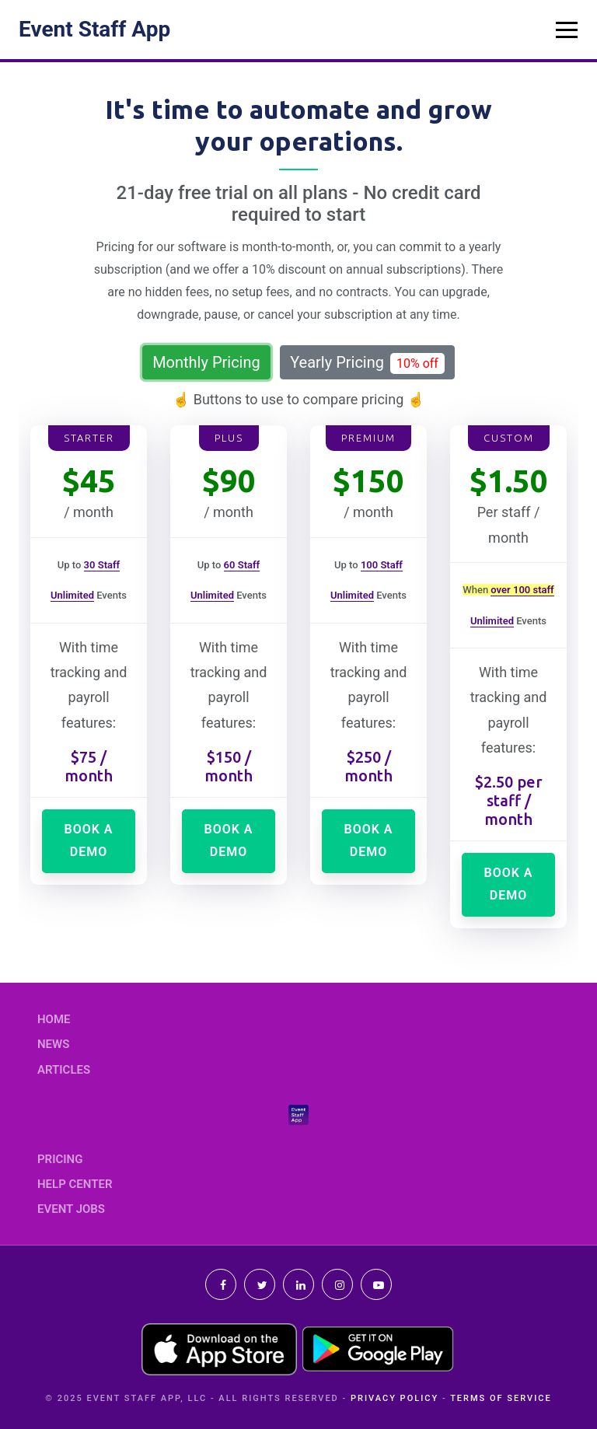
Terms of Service (501, 1398)
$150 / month (228, 766)
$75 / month (89, 766)
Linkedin (298, 1284)
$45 (89, 480)
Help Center (74, 1184)
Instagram (337, 1284)
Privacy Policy (394, 1398)
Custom (509, 437)
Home (54, 1019)
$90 (229, 480)
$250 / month (368, 766)
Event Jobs (71, 1209)
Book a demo (88, 840)
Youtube (376, 1284)
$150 (368, 480)
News (53, 1044)
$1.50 (509, 480)
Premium (368, 437)
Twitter (259, 1284)
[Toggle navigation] (566, 29)
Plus (229, 437)
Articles (63, 1070)
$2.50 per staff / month (509, 800)
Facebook (220, 1284)
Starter (89, 437)
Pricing (59, 1159)
